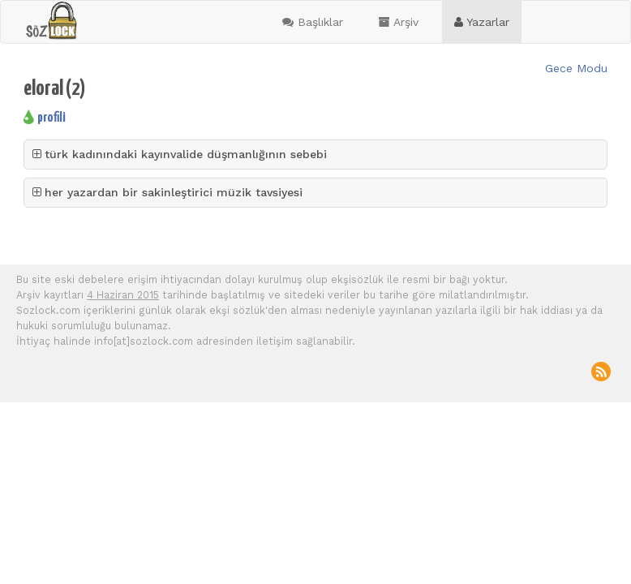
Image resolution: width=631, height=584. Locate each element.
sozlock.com (51, 21)
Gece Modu (576, 68)
